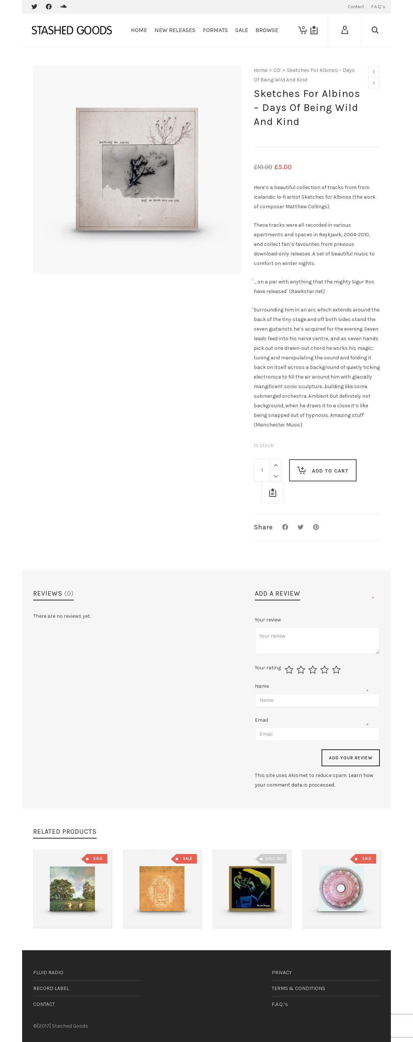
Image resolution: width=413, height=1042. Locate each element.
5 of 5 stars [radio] (337, 669)
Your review (268, 620)
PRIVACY (282, 972)
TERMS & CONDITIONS (298, 988)
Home (260, 70)
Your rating (268, 667)
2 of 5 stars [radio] (301, 669)
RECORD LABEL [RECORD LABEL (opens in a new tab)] (51, 988)
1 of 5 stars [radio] (290, 669)
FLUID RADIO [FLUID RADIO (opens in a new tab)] (48, 972)
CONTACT (44, 1004)
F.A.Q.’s (280, 1004)
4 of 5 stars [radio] (325, 669)
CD (277, 70)
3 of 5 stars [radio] (313, 669)
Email (262, 720)
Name (262, 686)
